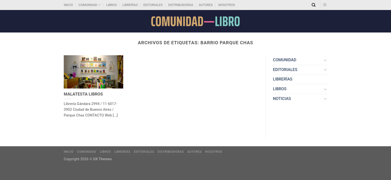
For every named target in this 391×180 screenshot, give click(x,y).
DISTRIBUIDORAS (180, 5)
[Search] (313, 5)
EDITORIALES (153, 5)
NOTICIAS (282, 98)
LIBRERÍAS (130, 5)
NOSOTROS (226, 5)
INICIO (68, 5)
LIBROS (111, 5)
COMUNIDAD (89, 4)
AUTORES (206, 5)
